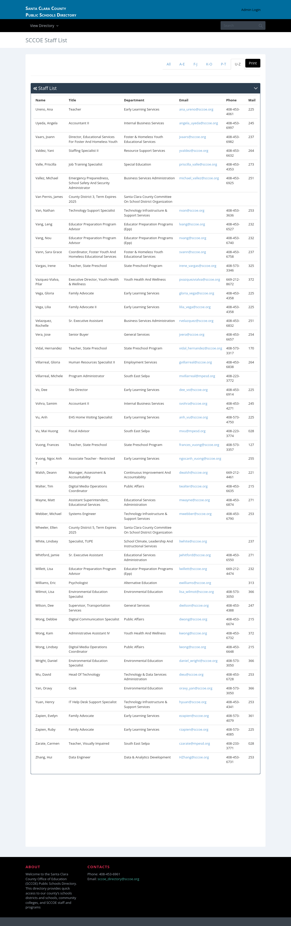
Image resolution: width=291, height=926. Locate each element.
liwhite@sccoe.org (193, 541)
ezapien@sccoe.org (194, 715)
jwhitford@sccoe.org (195, 555)
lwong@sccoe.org (192, 647)
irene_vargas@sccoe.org (197, 265)
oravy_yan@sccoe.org (195, 688)
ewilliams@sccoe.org (195, 582)
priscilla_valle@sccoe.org (198, 164)
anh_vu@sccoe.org (193, 417)
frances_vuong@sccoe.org (199, 444)
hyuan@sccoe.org (193, 702)
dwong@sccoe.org (193, 619)
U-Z (238, 64)
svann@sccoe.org (192, 252)
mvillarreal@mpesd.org (197, 376)
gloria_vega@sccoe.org (196, 293)
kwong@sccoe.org (193, 633)
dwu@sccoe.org (191, 674)
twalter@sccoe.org (193, 486)
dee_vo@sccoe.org (193, 389)
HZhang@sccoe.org (194, 757)
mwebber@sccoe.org (195, 513)
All (169, 64)
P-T (223, 64)
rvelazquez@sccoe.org (196, 320)
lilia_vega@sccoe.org (195, 307)
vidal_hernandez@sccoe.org (200, 348)
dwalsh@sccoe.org (193, 472)
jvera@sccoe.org (191, 334)
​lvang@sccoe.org (192, 224)
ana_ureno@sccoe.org (196, 109)
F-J (195, 64)
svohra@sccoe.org (193, 403)
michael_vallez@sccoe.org (199, 178)
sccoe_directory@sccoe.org (118, 879)
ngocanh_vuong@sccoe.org (200, 458)
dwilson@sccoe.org (194, 605)
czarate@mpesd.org (194, 743)
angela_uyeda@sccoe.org (198, 123)
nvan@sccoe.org (191, 210)
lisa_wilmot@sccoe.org (196, 591)
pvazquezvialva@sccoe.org (199, 279)
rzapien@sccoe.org (193, 729)
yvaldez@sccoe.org (193, 150)
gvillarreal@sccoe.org (195, 362)
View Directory (45, 25)
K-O (209, 64)
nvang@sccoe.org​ (192, 238)
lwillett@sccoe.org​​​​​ (193, 568)
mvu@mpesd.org (192, 431)
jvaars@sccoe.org (192, 136)
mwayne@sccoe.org (194, 500)
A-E (182, 64)
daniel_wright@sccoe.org (198, 660)
